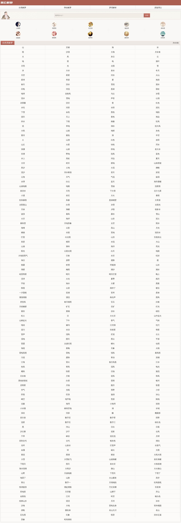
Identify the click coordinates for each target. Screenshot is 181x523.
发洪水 (23, 191)
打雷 (23, 237)
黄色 (113, 117)
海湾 (68, 404)
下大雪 (113, 191)
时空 (113, 496)
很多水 (157, 209)
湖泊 (158, 441)
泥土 (158, 219)
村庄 (68, 163)
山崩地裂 (23, 186)
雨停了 (113, 288)
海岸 (68, 219)
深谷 (23, 413)
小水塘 (23, 408)
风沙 (23, 168)
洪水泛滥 (157, 515)
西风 (158, 297)
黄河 (23, 135)
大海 (113, 52)
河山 (68, 427)
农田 (158, 140)
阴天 (68, 339)
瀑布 (68, 246)
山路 (68, 478)
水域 (158, 408)
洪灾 (68, 103)
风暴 (68, 200)
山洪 (113, 237)
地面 (158, 251)
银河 (158, 381)
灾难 (68, 47)
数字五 (68, 422)
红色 (158, 103)
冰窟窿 (23, 103)
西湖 (68, 455)
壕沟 (68, 325)
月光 (158, 228)
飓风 (23, 371)
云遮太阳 (68, 251)
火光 (68, 279)
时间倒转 (68, 519)
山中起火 (157, 316)
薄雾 (23, 270)
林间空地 (68, 408)
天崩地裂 (68, 473)
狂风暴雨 (23, 200)
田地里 (23, 492)
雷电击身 (112, 506)
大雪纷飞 (68, 459)
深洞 (158, 404)
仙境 (158, 344)
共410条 (176, 43)
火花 (113, 168)
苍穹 (113, 293)
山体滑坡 (157, 163)
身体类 (162, 25)
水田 (113, 108)
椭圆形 (157, 413)
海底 (23, 348)
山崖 (68, 149)
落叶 (158, 61)
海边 (158, 117)
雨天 (68, 464)
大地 (68, 506)
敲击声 (113, 297)
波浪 (23, 214)
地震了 (23, 478)
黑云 (113, 339)
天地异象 (68, 223)
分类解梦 (22, 8)
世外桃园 (157, 506)
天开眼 (68, 492)
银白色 (157, 496)
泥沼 (68, 501)
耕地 (113, 163)
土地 (68, 168)
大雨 (158, 450)
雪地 (68, 98)
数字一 (68, 482)
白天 (113, 251)
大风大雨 (157, 455)
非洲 (23, 154)
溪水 (158, 84)
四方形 (23, 418)
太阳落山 (23, 205)
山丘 (23, 145)
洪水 (68, 84)
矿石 (68, 307)
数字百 (68, 418)
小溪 (23, 195)
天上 (68, 117)
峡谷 (68, 436)
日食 (68, 256)
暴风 (68, 214)
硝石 (158, 311)
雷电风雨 (23, 353)
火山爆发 (112, 478)
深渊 (23, 149)
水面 (68, 232)
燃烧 (23, 232)
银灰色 (113, 441)
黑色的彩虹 (23, 381)
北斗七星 (157, 191)
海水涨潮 (23, 469)
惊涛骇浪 (23, 487)
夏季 (113, 279)
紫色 (68, 135)
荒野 (113, 390)
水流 (113, 242)
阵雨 (23, 288)
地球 (23, 94)
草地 (68, 126)
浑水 (158, 145)
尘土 (158, 334)
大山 (158, 242)
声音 (113, 98)
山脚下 (113, 492)
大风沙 (68, 469)
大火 (113, 195)
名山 (158, 510)
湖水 (113, 126)
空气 (23, 390)
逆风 (113, 376)
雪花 (113, 84)
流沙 (23, 172)
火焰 (158, 348)
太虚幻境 (68, 344)
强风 (113, 353)
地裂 (68, 186)
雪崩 (113, 186)
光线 (68, 390)
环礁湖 (113, 265)
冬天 (158, 71)
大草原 (157, 200)
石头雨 (23, 515)
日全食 (23, 376)
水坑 (23, 108)
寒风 (68, 367)
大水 (68, 71)
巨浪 (68, 394)
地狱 (113, 131)
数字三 (113, 422)
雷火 (68, 362)
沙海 (23, 506)
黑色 (113, 112)
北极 (23, 404)
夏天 (158, 158)
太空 (113, 223)
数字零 (113, 418)
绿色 (113, 145)
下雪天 (113, 473)
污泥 (23, 357)
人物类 (18, 25)
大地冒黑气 (23, 256)
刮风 (113, 154)
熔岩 (113, 455)
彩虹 (158, 89)
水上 (23, 158)
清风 (68, 334)
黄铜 (68, 311)
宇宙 (23, 283)
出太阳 (68, 237)
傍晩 (23, 510)
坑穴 (158, 325)
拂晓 (158, 168)
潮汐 (113, 270)
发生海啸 (157, 459)
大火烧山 (157, 469)
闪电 (23, 89)
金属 (23, 450)
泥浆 (113, 432)
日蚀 (113, 371)
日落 (158, 427)
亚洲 (68, 293)
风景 (23, 242)
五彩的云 (157, 237)
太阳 (113, 66)
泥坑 (158, 108)
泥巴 (23, 117)
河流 (68, 89)
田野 (158, 418)
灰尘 (113, 57)
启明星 (23, 385)
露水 (113, 214)
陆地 (158, 399)
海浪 (158, 80)
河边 (113, 158)
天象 (113, 348)
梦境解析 (113, 8)
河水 (113, 75)
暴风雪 (23, 223)
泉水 (113, 71)
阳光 (23, 251)
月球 (158, 436)
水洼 (68, 330)
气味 (158, 320)
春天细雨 (68, 302)
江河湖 (113, 325)
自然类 (162, 35)
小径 (158, 390)
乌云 (113, 94)
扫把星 (113, 330)
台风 (158, 432)
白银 (158, 302)
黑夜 (158, 283)
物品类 (126, 25)
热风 (23, 367)
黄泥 (23, 455)
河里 (68, 108)
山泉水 (68, 445)
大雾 (113, 283)
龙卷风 (68, 94)
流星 (23, 422)
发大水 (157, 149)
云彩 (68, 228)
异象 (23, 519)
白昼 (68, 381)
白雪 (68, 205)
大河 (23, 163)
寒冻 (113, 357)
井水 (23, 121)
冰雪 (113, 205)
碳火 (113, 450)
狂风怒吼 (157, 482)
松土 (23, 316)
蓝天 (113, 182)
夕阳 (113, 209)
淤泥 (158, 172)
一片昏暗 (23, 293)
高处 (68, 158)
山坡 (68, 131)
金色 (68, 112)
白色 (113, 140)
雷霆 (23, 344)
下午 (68, 320)
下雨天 (23, 464)
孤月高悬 (112, 362)
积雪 (68, 265)
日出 (113, 427)
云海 (23, 177)
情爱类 (54, 25)
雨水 (158, 223)
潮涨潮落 (23, 297)
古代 (68, 441)
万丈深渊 (112, 487)
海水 (68, 283)
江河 (68, 496)
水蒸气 (157, 445)
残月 (158, 279)
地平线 (68, 399)
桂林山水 (23, 501)
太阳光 (157, 205)
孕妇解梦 (67, 8)
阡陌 (23, 394)
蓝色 (158, 154)
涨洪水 (157, 232)
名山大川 (112, 510)
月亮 (23, 66)
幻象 (68, 515)
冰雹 (158, 94)
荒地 (113, 232)
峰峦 (23, 399)
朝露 (23, 265)
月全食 (157, 52)
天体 (23, 209)
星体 (158, 293)
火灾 (23, 219)
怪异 (113, 515)
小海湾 (113, 404)
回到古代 (23, 441)
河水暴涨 (68, 172)
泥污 (23, 330)
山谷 (113, 219)
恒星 (68, 371)
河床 (68, 413)
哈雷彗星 (23, 274)
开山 (158, 492)
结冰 (158, 256)
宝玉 (113, 302)
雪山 (158, 214)
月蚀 (68, 385)
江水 (158, 362)
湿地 (23, 339)
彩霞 (158, 385)
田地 (113, 149)
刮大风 (157, 126)
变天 (113, 172)
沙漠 (68, 52)
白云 (68, 182)
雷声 (23, 334)
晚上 (158, 274)
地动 (23, 325)
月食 (68, 376)
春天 (23, 84)
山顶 (158, 98)
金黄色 (23, 496)
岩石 (68, 195)
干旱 (23, 436)
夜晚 (68, 348)
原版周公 (158, 8)
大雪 (23, 459)
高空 (158, 478)
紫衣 (23, 311)
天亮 (68, 191)
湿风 (113, 367)
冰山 (158, 394)
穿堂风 (23, 302)
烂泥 (113, 334)
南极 (113, 121)
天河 (113, 501)
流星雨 (157, 186)
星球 (23, 80)
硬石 (158, 288)
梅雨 (68, 270)
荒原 (113, 399)
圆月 (113, 385)
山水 (158, 265)
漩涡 (113, 394)
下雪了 (157, 473)
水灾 (113, 256)
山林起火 (23, 320)
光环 (23, 445)
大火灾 (113, 316)
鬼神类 (90, 35)
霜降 (113, 260)
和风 (158, 376)
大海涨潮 (157, 464)
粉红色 (157, 422)
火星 (68, 145)
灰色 (158, 131)
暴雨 (158, 195)
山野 (23, 473)
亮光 (158, 246)
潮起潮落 (68, 487)
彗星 (158, 330)
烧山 (113, 469)
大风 (23, 131)
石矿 (113, 307)
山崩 (23, 246)
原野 (68, 260)
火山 (158, 75)
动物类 (18, 35)
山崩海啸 (112, 459)
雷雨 (113, 381)
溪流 (68, 297)
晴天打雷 (112, 274)
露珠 (68, 357)
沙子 (68, 432)
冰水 (158, 501)
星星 (68, 75)
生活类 (90, 25)
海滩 (23, 228)
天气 (68, 177)
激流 (158, 371)
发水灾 (113, 464)
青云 (23, 482)
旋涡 (158, 177)
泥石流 (113, 436)
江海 (23, 362)
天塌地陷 (112, 482)
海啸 (68, 209)
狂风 (158, 121)
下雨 (68, 121)
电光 (158, 367)
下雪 (23, 112)
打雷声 (113, 445)
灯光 (158, 307)
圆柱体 (68, 510)
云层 (68, 288)
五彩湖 (157, 487)
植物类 (54, 35)
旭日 (23, 260)
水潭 (23, 182)
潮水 (158, 270)
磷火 (113, 344)
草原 (68, 80)
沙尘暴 (23, 432)
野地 (68, 154)
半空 (158, 135)
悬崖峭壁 (112, 200)
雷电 (68, 353)
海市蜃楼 (157, 182)
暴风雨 (157, 353)
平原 (158, 339)
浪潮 (158, 357)
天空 (23, 75)
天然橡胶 (23, 307)
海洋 (113, 246)
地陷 (158, 112)
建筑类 (126, 35)
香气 (113, 320)
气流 (113, 177)
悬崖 (113, 89)
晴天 (68, 274)
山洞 (68, 140)
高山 (113, 228)
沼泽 (23, 279)
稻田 (68, 242)
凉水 (113, 311)
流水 (23, 98)
